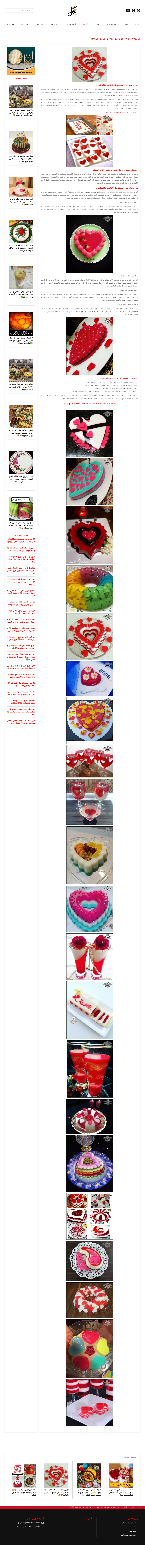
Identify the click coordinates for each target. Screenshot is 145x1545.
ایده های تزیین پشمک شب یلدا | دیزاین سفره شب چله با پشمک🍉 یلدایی (21, 712)
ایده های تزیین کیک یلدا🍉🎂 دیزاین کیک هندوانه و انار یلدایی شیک (24, 1493)
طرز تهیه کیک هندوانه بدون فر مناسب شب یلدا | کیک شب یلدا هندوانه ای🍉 (21, 526)
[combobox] (19, 10)
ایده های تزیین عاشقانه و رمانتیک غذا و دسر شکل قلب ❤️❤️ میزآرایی (21, 702)
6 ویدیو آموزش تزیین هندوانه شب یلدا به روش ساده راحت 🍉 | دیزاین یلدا (21, 559)
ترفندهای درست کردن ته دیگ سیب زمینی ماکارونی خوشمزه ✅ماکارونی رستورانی (21, 341)
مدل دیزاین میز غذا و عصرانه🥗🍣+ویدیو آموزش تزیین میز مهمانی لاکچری (21, 387)
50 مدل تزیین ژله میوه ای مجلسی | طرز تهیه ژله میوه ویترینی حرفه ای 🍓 (21, 693)
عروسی (125, 24)
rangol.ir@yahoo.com (31, 1523)
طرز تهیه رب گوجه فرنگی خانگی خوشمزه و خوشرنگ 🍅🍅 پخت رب (21, 722)
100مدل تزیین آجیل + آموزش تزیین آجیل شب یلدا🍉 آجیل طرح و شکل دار (21, 571)
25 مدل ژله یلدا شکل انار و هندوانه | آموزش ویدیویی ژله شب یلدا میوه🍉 (21, 603)
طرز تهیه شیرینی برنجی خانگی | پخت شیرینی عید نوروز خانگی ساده (21, 612)
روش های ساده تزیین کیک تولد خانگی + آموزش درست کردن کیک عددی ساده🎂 (21, 159)
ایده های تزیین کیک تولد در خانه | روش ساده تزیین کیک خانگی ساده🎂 (21, 202)
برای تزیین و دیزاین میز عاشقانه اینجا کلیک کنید (121, 112)
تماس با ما (10, 24)
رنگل (137, 24)
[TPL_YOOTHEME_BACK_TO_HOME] (72, 10)
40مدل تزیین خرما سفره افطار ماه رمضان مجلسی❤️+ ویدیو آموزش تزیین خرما (21, 593)
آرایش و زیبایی (70, 24)
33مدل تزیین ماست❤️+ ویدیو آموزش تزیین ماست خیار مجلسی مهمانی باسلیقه (21, 479)
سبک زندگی (54, 24)
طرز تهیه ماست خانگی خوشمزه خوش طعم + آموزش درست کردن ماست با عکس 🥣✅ (21, 657)
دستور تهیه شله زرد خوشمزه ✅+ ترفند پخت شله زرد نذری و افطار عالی (21, 629)
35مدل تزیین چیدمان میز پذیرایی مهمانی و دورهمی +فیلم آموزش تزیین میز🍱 (21, 113)
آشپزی (85, 24)
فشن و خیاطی (111, 24)
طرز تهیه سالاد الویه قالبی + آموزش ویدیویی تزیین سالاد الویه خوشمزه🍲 (21, 248)
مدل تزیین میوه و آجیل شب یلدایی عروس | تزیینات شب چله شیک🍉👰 (21, 667)
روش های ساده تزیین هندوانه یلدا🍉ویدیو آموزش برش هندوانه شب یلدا (21, 549)
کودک (97, 24)
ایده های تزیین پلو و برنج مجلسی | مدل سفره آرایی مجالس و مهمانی (21, 676)
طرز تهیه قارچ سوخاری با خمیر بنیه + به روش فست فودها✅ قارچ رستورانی (21, 638)
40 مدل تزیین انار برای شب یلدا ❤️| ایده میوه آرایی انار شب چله (21, 684)
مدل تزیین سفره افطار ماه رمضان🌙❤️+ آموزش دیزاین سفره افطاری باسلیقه (21, 582)
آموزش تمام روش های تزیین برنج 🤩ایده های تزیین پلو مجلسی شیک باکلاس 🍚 (89, 1493)
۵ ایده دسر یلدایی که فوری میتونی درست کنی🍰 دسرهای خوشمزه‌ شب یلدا (121, 1493)
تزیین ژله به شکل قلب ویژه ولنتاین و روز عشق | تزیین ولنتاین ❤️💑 (21, 647)
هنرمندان (39, 24)
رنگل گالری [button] (25, 24)
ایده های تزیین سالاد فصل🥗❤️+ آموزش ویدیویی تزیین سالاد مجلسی (21, 621)
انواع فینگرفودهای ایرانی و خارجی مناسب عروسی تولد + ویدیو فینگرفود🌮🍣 (21, 433)
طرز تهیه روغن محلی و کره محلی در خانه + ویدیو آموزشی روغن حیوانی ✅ (21, 294)
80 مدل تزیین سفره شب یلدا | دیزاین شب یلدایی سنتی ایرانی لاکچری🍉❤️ (21, 540)
